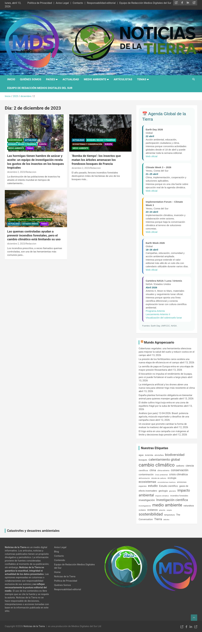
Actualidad (71, 79)
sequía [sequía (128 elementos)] (169, 510)
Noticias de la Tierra (64, 576)
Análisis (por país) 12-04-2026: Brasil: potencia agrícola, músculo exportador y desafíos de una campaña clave (164, 416)
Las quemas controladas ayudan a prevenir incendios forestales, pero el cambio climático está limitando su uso (34, 235)
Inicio (11, 79)
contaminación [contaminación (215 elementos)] (146, 474)
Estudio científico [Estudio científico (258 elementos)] (168, 486)
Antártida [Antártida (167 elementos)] (149, 455)
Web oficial (151, 156)
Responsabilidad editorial (101, 2)
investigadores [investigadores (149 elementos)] (145, 506)
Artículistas (123, 79)
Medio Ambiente (95, 79)
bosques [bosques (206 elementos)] (143, 460)
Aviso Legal (62, 2)
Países (50, 79)
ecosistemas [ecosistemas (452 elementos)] (147, 482)
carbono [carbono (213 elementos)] (180, 465)
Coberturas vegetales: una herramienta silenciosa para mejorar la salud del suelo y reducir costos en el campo (166, 352)
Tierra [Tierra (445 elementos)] (158, 519)
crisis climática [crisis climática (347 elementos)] (178, 474)
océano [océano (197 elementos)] (142, 510)
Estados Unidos (30, 224)
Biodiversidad (15, 140)
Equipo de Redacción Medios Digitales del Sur (145, 2)
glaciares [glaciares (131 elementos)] (172, 491)
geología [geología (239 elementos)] (163, 490)
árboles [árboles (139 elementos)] (166, 520)
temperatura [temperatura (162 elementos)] (169, 515)
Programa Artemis (155, 311)
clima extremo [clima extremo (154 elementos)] (163, 470)
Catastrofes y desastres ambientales (33, 531)
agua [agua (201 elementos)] (141, 455)
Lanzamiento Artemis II (158, 314)
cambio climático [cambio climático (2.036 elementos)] (157, 465)
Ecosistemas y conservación (87, 144)
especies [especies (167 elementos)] (143, 486)
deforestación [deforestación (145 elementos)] (144, 478)
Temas (141, 79)
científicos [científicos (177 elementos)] (143, 470)
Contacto (78, 2)
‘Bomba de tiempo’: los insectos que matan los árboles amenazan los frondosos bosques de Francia (96, 159)
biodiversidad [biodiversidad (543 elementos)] (174, 455)
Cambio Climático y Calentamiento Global (29, 220)
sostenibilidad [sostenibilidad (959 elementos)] (151, 514)
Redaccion (31, 172)
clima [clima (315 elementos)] (153, 470)
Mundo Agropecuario (159, 342)
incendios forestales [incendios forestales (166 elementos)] (179, 496)
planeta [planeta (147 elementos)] (162, 510)
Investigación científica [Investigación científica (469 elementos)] (172, 500)
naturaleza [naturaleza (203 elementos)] (188, 505)
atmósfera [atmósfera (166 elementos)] (158, 455)
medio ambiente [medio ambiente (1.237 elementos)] (167, 505)
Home (57, 572)
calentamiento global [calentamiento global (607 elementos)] (164, 459)
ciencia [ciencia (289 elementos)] (190, 465)
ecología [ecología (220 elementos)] (172, 478)
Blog (56, 551)
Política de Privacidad (39, 2)
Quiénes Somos (30, 79)
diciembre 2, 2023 (16, 172)
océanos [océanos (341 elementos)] (152, 509)
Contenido (59, 560)
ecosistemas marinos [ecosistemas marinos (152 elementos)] (167, 482)
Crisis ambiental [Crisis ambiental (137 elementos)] (161, 475)
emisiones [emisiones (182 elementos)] (182, 482)
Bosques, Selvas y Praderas (22, 144)
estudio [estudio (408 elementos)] (153, 486)
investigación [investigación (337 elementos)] (147, 500)
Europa (42, 144)
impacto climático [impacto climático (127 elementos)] (162, 496)
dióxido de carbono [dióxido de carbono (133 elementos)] (158, 478)
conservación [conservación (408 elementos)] (179, 470)
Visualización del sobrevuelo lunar (164, 317)
